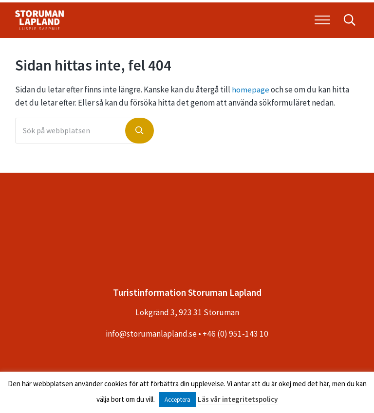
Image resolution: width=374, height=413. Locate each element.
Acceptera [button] (177, 399)
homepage (250, 93)
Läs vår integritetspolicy (238, 399)
